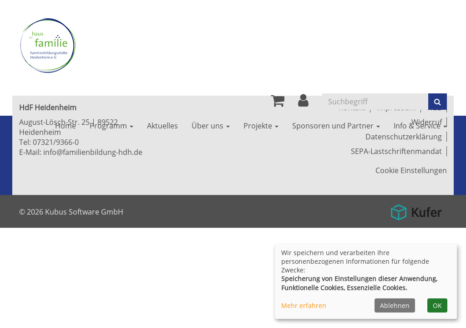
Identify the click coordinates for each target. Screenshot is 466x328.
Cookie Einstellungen (411, 170)
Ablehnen (395, 305)
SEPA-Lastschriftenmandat (396, 151)
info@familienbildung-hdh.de (92, 152)
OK (437, 305)
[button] (303, 103)
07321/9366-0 (56, 142)
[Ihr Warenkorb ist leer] (277, 103)
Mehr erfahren (303, 305)
